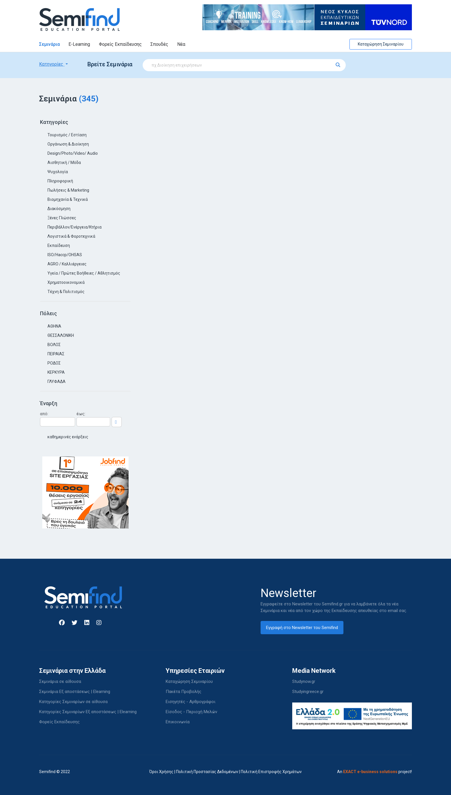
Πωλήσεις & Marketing (68, 190)
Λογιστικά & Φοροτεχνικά (71, 236)
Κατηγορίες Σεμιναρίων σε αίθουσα (73, 701)
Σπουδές (159, 44)
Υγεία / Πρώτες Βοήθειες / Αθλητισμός (83, 273)
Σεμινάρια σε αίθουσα (60, 681)
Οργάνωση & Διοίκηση (68, 144)
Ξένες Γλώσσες (61, 218)
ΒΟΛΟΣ (54, 344)
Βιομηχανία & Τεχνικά (67, 199)
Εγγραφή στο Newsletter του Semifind (302, 627)
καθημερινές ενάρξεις (67, 437)
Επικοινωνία (178, 721)
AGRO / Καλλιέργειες (67, 264)
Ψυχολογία (57, 171)
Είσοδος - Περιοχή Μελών (191, 711)
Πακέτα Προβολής (183, 691)
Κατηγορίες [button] (51, 64)
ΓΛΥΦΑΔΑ (56, 381)
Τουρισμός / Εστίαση (67, 135)
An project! (374, 771)
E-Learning (79, 44)
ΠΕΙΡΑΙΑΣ (55, 354)
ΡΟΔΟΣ (54, 363)
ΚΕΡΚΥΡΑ (56, 372)
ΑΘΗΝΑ (54, 326)
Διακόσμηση (58, 208)
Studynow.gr (303, 681)
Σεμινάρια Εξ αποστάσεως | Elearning (74, 691)
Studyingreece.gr (308, 691)
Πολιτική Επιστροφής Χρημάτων (271, 771)
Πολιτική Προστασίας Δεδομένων (207, 771)
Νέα (181, 44)
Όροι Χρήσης (161, 771)
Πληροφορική (60, 181)
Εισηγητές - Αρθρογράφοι (190, 701)
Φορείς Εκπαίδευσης (120, 44)
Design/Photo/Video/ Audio (72, 153)
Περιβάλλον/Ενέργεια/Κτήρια (74, 227)
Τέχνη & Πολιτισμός (66, 291)
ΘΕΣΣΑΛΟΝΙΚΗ (60, 335)
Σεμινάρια (49, 44)
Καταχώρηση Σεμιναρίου (381, 44)
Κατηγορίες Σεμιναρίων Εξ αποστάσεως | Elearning (88, 711)
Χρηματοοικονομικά (66, 282)
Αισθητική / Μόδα (64, 162)
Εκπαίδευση (58, 245)
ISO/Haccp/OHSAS (64, 254)
